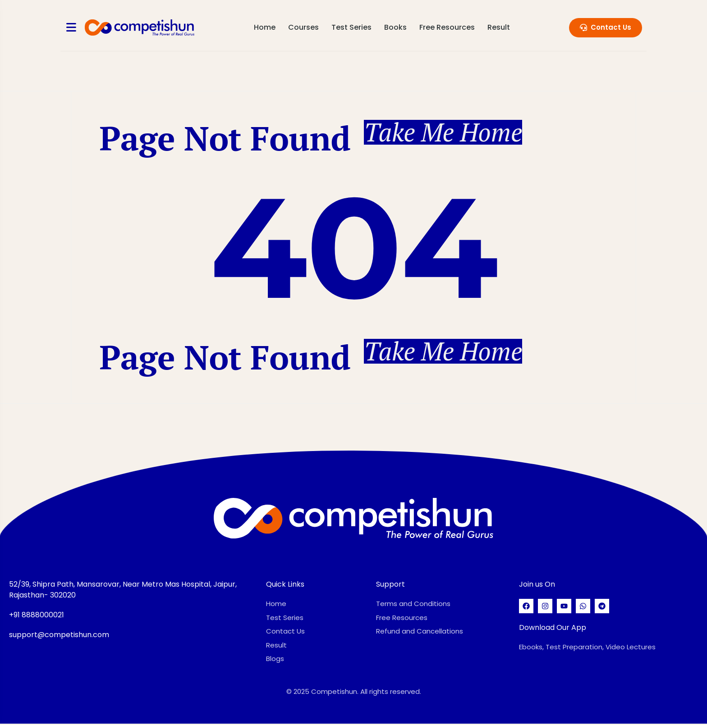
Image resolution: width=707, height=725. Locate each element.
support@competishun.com (59, 636)
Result (499, 27)
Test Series (352, 27)
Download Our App (552, 629)
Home (265, 27)
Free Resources (447, 27)
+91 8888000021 (36, 616)
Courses (304, 27)
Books (396, 27)
